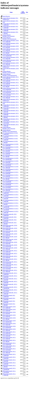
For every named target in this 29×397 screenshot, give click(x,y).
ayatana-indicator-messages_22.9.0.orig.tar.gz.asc (9, 74)
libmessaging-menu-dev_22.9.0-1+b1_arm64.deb (9, 229)
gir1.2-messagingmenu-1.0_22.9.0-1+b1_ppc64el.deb (10, 164)
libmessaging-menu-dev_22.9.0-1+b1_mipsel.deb (9, 243)
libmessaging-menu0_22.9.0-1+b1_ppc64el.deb (9, 327)
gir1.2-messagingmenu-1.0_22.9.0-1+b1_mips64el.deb (10, 159)
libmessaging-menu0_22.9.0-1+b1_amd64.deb (9, 307)
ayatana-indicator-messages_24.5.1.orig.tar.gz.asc (9, 131)
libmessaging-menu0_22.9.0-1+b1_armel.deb (9, 313)
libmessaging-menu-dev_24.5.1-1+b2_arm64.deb (9, 254)
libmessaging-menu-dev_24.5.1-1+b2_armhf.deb (9, 257)
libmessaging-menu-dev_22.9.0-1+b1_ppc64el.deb (9, 245)
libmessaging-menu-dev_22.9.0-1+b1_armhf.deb (9, 234)
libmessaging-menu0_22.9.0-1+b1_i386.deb (9, 318)
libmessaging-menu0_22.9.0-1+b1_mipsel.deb (9, 324)
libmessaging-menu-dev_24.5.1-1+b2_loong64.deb (9, 262)
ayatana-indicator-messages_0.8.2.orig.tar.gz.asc (9, 38)
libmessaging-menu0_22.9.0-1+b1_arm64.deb (9, 310)
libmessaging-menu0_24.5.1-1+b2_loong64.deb (9, 343)
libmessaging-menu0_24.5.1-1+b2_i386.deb (9, 341)
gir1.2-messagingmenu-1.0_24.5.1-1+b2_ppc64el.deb (10, 184)
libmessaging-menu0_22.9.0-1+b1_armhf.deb (9, 315)
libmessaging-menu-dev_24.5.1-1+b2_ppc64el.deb (9, 265)
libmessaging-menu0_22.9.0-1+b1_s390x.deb (9, 329)
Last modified (23, 12)
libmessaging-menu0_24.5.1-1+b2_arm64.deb (9, 335)
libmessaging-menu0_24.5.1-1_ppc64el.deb (9, 369)
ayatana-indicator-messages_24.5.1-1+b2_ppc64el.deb (10, 91)
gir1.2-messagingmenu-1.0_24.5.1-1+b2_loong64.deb (10, 181)
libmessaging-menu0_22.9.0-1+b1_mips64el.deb (9, 321)
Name (11, 12)
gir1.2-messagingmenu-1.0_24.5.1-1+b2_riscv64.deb (10, 187)
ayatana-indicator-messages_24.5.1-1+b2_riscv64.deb (10, 94)
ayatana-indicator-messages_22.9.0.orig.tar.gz (8, 72)
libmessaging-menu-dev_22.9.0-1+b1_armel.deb (9, 231)
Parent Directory (6, 16)
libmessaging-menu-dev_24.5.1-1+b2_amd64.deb (9, 251)
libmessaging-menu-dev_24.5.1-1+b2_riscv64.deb (9, 268)
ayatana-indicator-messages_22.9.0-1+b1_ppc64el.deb (10, 60)
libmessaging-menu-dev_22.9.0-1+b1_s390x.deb (9, 248)
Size (27, 12)
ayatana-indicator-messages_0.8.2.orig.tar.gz (8, 35)
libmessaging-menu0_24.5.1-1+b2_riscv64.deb (9, 349)
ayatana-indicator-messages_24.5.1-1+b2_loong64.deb (10, 88)
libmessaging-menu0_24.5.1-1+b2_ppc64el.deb (9, 346)
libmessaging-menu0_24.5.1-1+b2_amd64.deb (9, 332)
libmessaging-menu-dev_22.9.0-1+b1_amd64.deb (9, 226)
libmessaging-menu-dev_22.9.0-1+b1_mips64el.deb (9, 240)
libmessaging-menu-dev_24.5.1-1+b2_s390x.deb (9, 271)
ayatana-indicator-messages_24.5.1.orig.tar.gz (8, 128)
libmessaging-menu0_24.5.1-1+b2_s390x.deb (9, 352)
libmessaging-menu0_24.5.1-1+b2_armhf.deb (9, 338)
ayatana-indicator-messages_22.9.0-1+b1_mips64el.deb (10, 55)
